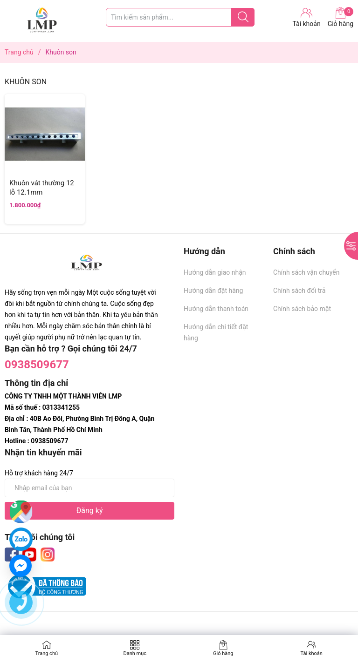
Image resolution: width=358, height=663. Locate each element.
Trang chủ (46, 653)
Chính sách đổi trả (299, 290)
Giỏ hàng (340, 17)
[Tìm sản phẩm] (180, 17)
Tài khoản (312, 653)
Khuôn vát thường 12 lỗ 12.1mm (41, 187)
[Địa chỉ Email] (89, 488)
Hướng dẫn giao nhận (215, 272)
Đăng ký (89, 510)
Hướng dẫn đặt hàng (213, 290)
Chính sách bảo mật (302, 308)
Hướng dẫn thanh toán (216, 308)
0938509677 (37, 364)
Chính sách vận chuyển (306, 272)
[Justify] (243, 17)
